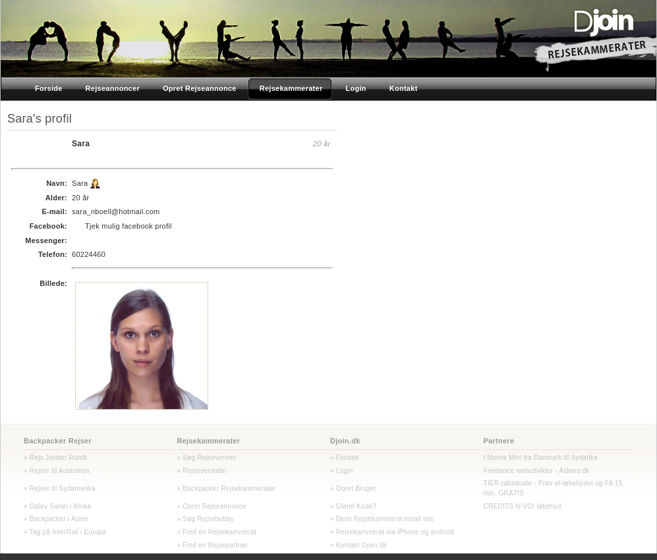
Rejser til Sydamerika (62, 488)
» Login (341, 470)
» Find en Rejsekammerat (217, 532)
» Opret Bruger (353, 488)
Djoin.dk (345, 441)
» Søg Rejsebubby (206, 518)
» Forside (344, 457)
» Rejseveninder (202, 470)
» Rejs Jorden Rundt (55, 457)
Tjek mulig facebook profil (128, 226)
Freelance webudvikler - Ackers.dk (537, 470)
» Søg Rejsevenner (207, 457)
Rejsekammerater (209, 441)
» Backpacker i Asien (56, 518)
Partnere (499, 441)
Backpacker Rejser (58, 441)
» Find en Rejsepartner (212, 545)
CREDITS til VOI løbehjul (522, 506)
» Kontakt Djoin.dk (358, 545)
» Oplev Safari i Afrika (57, 506)
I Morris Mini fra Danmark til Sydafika (541, 457)
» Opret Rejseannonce (211, 506)
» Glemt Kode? (353, 506)
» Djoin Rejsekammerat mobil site (382, 518)
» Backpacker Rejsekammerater (226, 488)
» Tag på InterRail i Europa (65, 532)
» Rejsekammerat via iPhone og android (392, 532)
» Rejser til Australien (57, 470)
